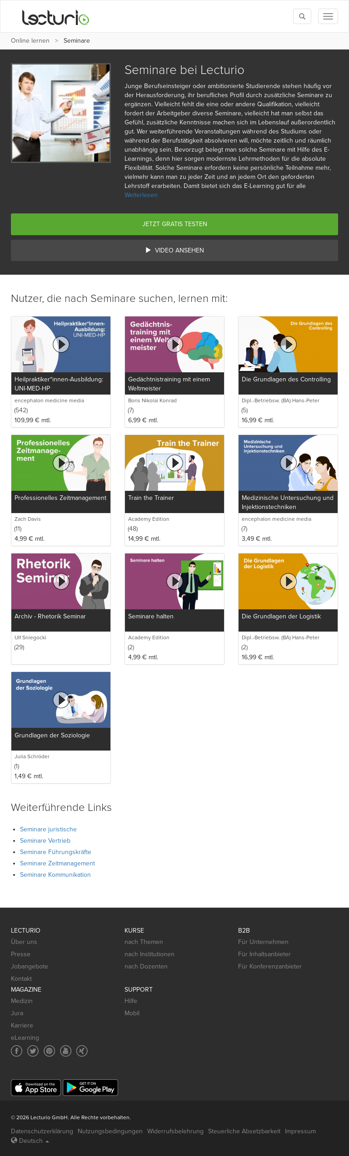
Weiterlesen (141, 195)
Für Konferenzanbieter (270, 966)
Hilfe (131, 1001)
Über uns (24, 942)
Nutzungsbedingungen (110, 1131)
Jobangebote (29, 966)
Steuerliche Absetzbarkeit (244, 1131)
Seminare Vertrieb (45, 841)
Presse (20, 954)
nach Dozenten (146, 966)
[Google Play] (90, 1087)
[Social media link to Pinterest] (49, 1051)
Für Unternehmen (263, 942)
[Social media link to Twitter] (33, 1051)
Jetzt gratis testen (174, 224)
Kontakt (21, 979)
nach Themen (144, 942)
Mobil (132, 1013)
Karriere (22, 1025)
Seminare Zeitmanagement (57, 863)
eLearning (25, 1038)
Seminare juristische (48, 829)
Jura (17, 1013)
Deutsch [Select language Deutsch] (30, 1141)
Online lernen (30, 40)
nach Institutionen (149, 954)
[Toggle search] (302, 16)
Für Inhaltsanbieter (264, 954)
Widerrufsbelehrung (175, 1131)
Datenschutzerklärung (42, 1131)
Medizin (22, 1001)
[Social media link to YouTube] (65, 1051)
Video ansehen (174, 250)
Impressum (300, 1131)
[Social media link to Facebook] (16, 1051)
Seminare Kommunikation (55, 875)
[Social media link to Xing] (82, 1051)
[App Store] (36, 1087)
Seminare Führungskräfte (55, 852)
